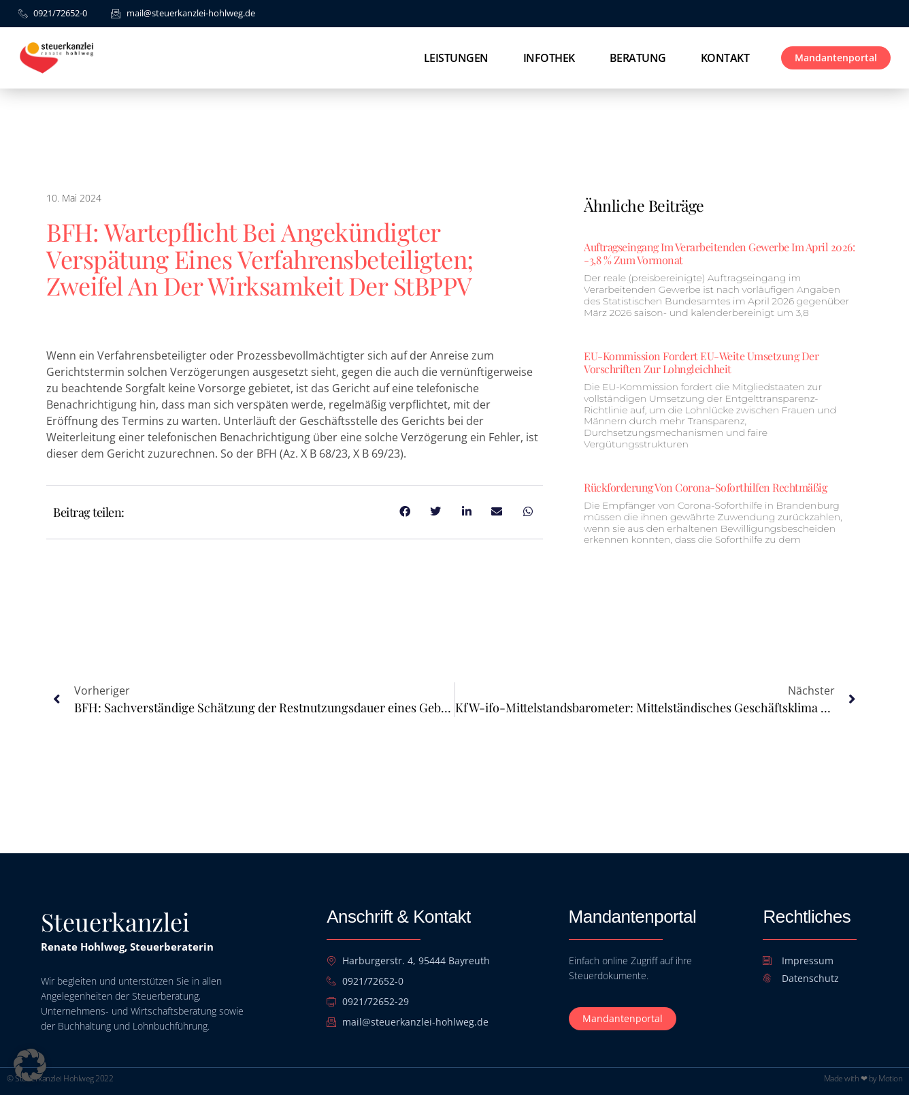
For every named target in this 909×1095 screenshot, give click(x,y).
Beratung (638, 57)
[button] (30, 1065)
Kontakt (725, 57)
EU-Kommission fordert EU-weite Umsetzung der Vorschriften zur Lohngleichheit (701, 362)
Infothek (549, 57)
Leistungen (456, 57)
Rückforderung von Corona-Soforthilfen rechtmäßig (705, 487)
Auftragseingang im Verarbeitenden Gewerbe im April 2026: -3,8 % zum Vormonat (719, 253)
